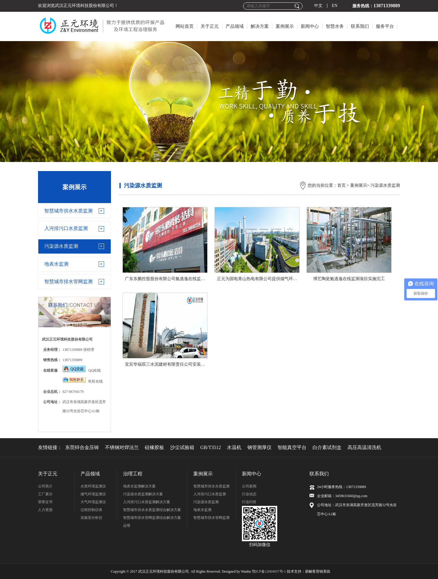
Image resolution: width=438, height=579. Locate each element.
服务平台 (385, 26)
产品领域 (235, 26)
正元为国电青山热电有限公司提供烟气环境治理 (261, 279)
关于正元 (210, 26)
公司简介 (45, 486)
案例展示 (285, 26)
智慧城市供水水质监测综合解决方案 (152, 510)
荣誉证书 (45, 502)
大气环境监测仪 (93, 502)
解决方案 (260, 26)
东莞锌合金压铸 (82, 447)
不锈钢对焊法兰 (122, 447)
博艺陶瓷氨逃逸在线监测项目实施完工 (349, 279)
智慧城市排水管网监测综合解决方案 (152, 518)
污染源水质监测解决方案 (143, 494)
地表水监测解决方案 (139, 486)
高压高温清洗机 (364, 447)
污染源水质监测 (61, 246)
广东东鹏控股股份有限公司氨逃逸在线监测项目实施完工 (177, 279)
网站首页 (185, 26)
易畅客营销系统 (317, 571)
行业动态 (249, 494)
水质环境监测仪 (93, 486)
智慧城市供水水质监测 (68, 210)
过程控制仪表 (91, 510)
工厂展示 (45, 494)
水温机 (234, 447)
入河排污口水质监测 (66, 228)
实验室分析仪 (91, 518)
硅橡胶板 (154, 447)
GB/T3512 (210, 447)
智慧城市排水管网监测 (68, 281)
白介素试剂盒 (327, 447)
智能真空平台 (292, 447)
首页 (341, 185)
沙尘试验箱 (182, 447)
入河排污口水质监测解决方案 (146, 502)
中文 (318, 6)
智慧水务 (335, 26)
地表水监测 (56, 264)
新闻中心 (310, 26)
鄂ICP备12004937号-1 (269, 571)
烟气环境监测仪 (93, 494)
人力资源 (45, 510)
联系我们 (360, 26)
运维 (126, 525)
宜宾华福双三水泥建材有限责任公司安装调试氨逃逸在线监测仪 (184, 364)
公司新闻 (249, 486)
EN (335, 6)
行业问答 (249, 502)
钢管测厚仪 (259, 447)
